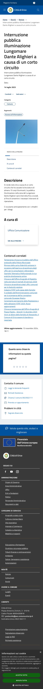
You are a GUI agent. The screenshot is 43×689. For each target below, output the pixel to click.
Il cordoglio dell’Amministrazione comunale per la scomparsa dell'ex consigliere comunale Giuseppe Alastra (20, 295)
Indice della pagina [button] (14, 152)
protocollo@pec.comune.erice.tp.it (19, 616)
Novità (13, 19)
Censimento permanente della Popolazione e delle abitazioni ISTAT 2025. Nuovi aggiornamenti (21, 304)
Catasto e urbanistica (13, 530)
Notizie (21, 19)
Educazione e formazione (15, 544)
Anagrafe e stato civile (14, 515)
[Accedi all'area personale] (34, 3)
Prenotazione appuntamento (16, 629)
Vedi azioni (21, 94)
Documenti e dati (12, 504)
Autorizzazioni (10, 563)
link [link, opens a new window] (9, 670)
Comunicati (9, 577)
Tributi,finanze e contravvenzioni (18, 552)
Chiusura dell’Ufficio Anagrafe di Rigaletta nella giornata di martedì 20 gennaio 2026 (20, 280)
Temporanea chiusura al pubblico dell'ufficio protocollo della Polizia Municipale (21, 261)
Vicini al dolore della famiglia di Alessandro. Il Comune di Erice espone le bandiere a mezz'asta (21, 317)
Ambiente (9, 555)
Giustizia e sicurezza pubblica (16, 548)
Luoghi (8, 591)
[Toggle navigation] (4, 9)
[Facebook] (5, 471)
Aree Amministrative (13, 486)
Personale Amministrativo (15, 500)
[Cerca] (38, 10)
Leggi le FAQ (10, 636)
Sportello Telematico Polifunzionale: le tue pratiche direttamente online (20, 275)
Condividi (9, 94)
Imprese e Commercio (13, 526)
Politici (8, 497)
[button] (21, 685)
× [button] (40, 652)
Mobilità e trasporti (12, 533)
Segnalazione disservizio (14, 633)
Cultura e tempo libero (14, 519)
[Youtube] (11, 471)
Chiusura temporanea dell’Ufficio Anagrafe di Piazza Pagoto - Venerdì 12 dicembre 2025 (21, 310)
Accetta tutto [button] (21, 675)
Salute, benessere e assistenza (17, 559)
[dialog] (21, 669)
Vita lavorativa (11, 522)
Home (5, 19)
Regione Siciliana (10, 2)
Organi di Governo (12, 482)
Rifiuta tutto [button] (21, 680)
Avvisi (7, 581)
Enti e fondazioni (11, 493)
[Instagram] (17, 471)
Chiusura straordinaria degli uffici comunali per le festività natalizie (21, 286)
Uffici (7, 489)
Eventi (7, 595)
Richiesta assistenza (13, 640)
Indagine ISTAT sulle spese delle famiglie (19, 290)
